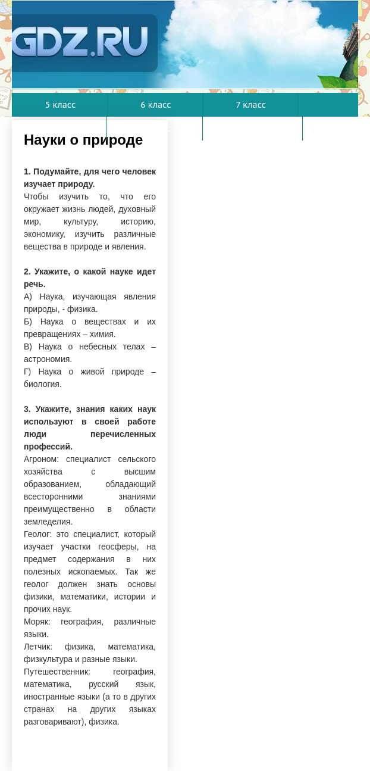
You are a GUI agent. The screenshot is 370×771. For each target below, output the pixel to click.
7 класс (251, 104)
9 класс (155, 128)
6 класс (155, 104)
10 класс (253, 128)
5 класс (60, 104)
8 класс (60, 128)
